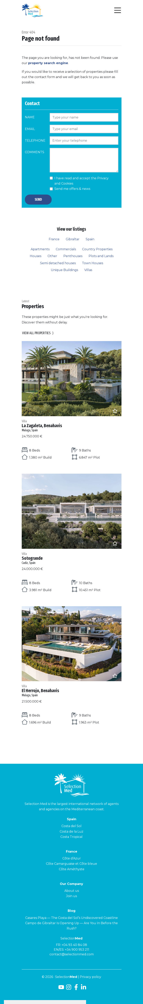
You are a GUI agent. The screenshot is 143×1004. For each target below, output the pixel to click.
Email (30, 129)
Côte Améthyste (71, 869)
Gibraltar (72, 239)
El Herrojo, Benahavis (71, 690)
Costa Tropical (71, 837)
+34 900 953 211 (77, 949)
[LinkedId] (83, 988)
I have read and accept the (81, 180)
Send (38, 199)
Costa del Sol (71, 826)
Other (52, 256)
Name (30, 117)
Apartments (40, 249)
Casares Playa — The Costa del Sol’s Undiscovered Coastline (71, 918)
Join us (71, 896)
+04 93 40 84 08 (74, 945)
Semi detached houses (58, 263)
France (54, 239)
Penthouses (72, 256)
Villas (88, 270)
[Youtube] (60, 988)
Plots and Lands (101, 256)
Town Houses (92, 263)
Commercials (66, 249)
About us (71, 891)
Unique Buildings (64, 270)
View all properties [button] (38, 333)
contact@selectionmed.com (71, 954)
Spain (90, 239)
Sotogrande (71, 558)
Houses (35, 256)
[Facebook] (76, 988)
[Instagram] (69, 988)
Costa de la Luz (71, 831)
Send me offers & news (72, 189)
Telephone (35, 140)
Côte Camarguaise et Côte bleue (71, 864)
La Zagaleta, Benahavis (71, 425)
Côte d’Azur (71, 858)
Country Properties (97, 249)
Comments (34, 152)
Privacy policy (90, 977)
